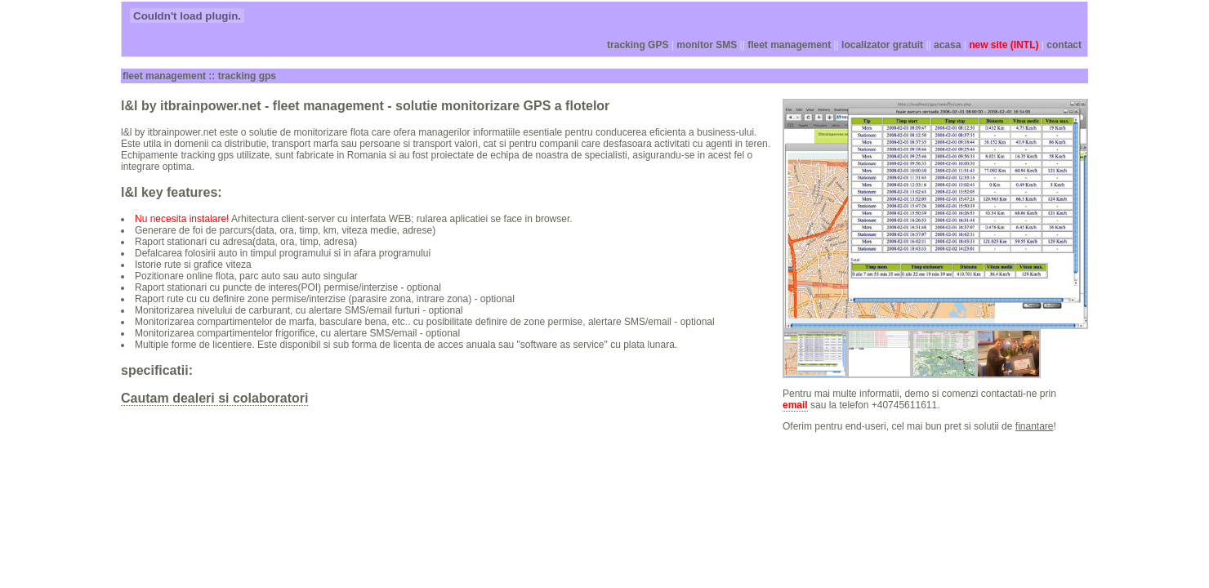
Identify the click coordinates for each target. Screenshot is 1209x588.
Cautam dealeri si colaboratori (214, 398)
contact (1064, 45)
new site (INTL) (1003, 45)
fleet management (789, 45)
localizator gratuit (882, 45)
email (795, 405)
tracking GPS (637, 45)
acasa (947, 45)
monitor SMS (706, 45)
